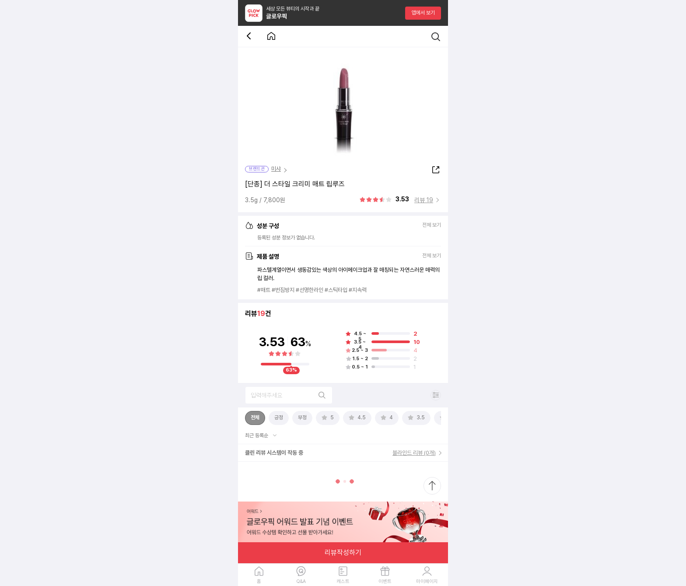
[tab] (255, 418)
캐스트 (343, 581)
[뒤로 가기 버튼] (250, 36)
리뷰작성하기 (343, 552)
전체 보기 (431, 225)
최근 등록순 (257, 435)
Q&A (301, 581)
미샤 (276, 168)
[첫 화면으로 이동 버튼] (271, 36)
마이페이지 (427, 581)
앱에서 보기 (423, 13)
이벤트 (385, 581)
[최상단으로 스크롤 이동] (432, 486)
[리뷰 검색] (288, 395)
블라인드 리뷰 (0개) (414, 452)
